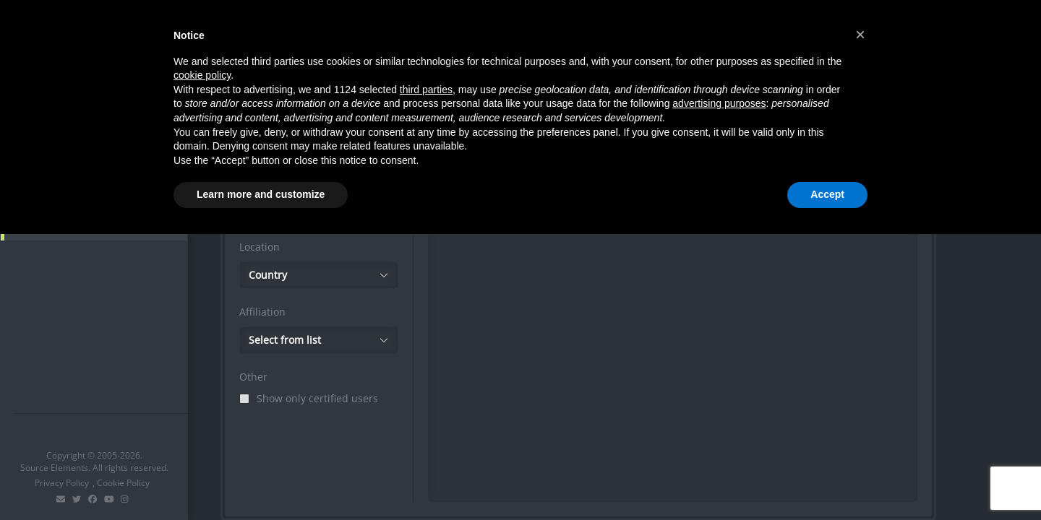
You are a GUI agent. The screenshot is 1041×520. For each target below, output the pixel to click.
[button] (860, 34)
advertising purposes (719, 103)
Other (253, 377)
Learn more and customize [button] (261, 194)
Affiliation (262, 311)
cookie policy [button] (202, 75)
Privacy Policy (62, 483)
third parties (426, 89)
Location (259, 247)
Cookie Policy (123, 483)
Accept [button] (827, 194)
